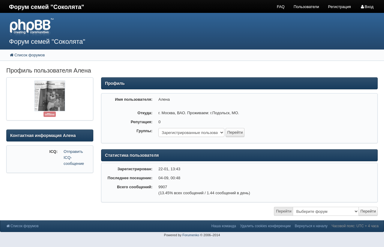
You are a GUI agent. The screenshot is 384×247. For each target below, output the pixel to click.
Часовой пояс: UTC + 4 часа (355, 226)
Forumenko (190, 235)
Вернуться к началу (311, 226)
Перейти (284, 211)
